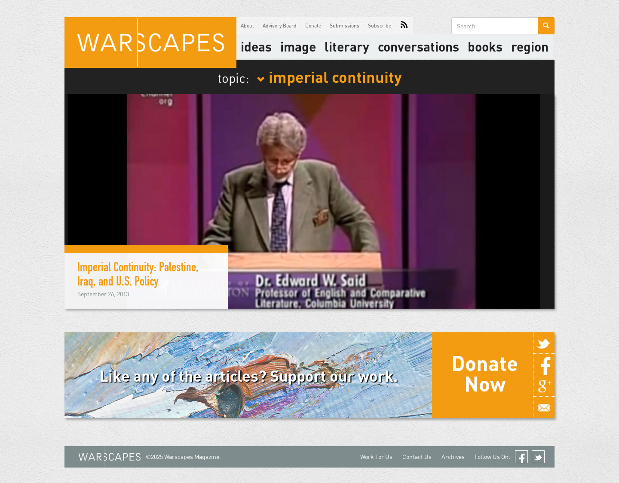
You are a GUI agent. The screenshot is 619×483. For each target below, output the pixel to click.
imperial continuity (329, 76)
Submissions (344, 25)
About (247, 25)
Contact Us (417, 456)
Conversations (418, 46)
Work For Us (376, 456)
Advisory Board (280, 25)
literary (347, 46)
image (298, 46)
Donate (313, 25)
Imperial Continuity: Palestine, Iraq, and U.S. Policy (138, 275)
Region (530, 46)
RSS (404, 25)
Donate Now (484, 373)
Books (485, 46)
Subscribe (379, 25)
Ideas (256, 46)
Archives (453, 456)
